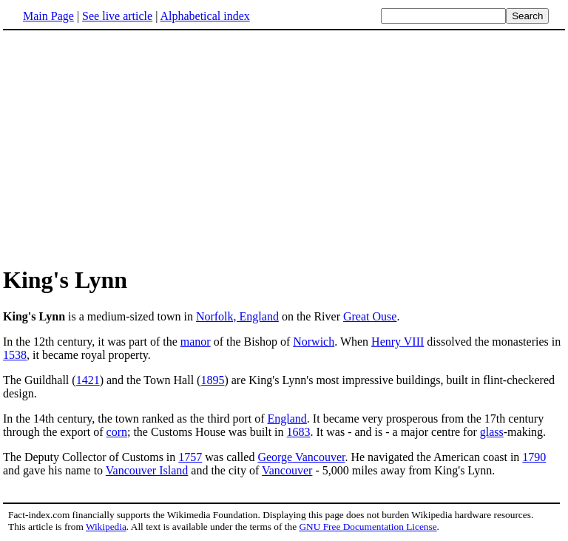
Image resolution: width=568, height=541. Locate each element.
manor (195, 341)
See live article (117, 16)
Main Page (48, 16)
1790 (534, 457)
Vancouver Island (147, 470)
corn (116, 432)
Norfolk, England (237, 316)
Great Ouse (369, 316)
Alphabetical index (204, 16)
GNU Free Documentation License (367, 526)
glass (492, 432)
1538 (15, 355)
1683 (299, 432)
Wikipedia (106, 526)
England (287, 418)
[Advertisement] (284, 147)
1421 (88, 380)
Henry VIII (397, 341)
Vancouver (287, 470)
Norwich (313, 341)
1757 (190, 457)
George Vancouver (301, 457)
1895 (212, 380)
